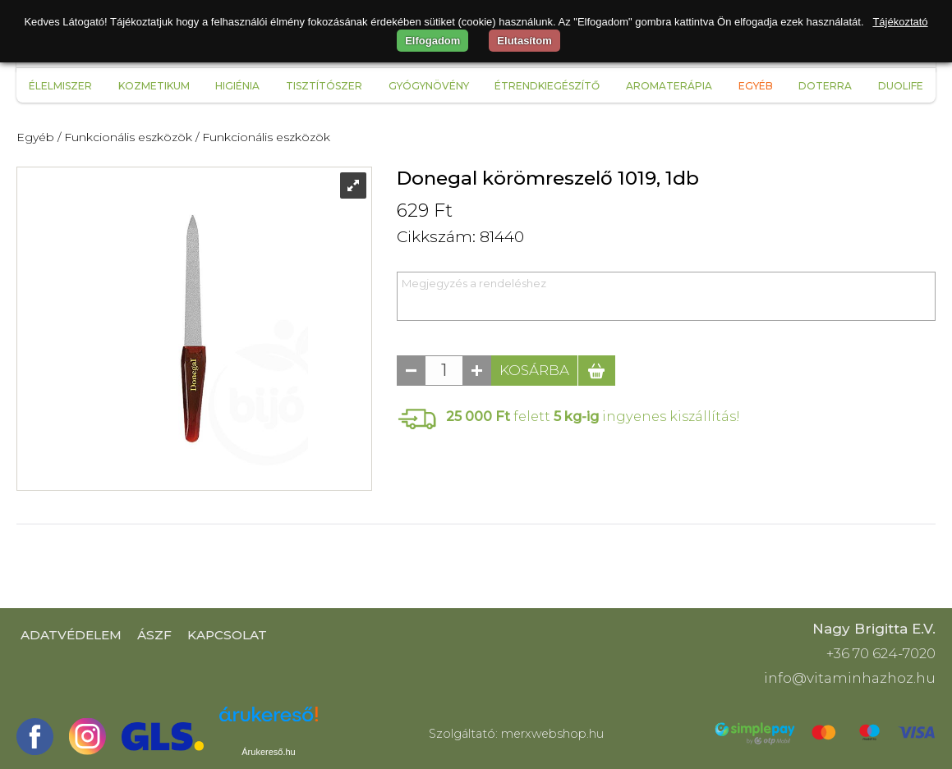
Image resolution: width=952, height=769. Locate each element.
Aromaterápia (669, 86)
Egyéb (755, 86)
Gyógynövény (429, 86)
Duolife (900, 86)
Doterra (825, 86)
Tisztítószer (324, 86)
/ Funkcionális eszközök (124, 137)
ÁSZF (154, 635)
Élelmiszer (60, 86)
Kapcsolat (227, 635)
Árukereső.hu (268, 752)
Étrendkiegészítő (547, 86)
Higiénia (237, 86)
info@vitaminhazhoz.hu (850, 678)
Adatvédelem (71, 635)
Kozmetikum (154, 86)
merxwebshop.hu (552, 733)
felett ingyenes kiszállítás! (593, 416)
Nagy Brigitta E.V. (874, 628)
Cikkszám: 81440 (460, 236)
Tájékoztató (899, 22)
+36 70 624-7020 (881, 653)
